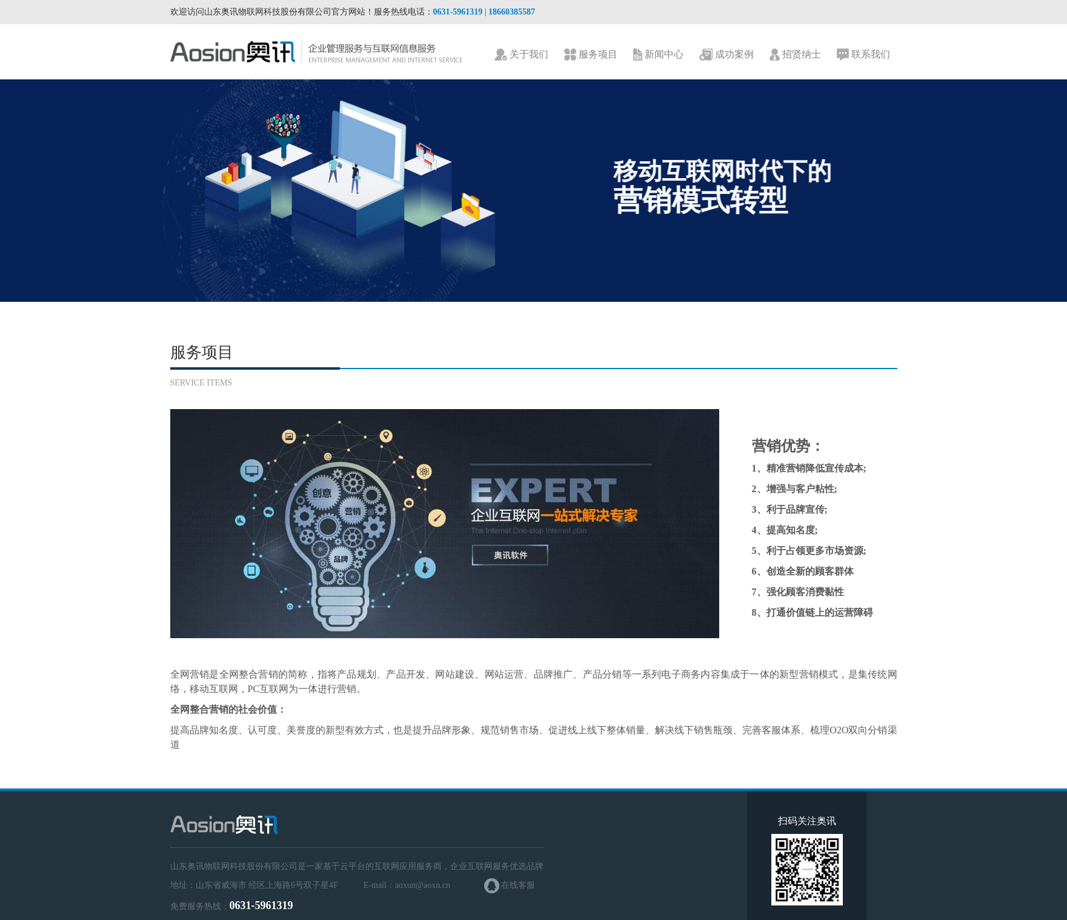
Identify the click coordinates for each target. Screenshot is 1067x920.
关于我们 (521, 55)
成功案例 (726, 55)
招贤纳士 (795, 55)
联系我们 (863, 55)
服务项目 (590, 55)
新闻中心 (658, 55)
